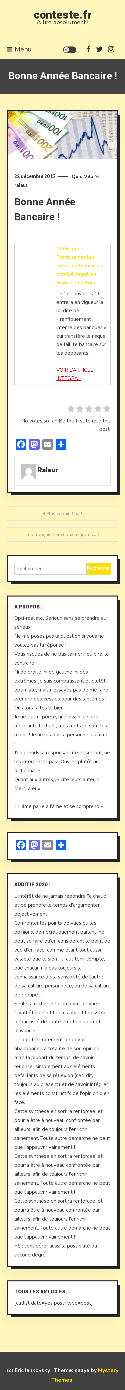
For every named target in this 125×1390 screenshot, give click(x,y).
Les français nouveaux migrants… (61, 534)
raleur (21, 185)
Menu (19, 49)
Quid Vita (82, 176)
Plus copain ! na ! (64, 513)
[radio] (71, 410)
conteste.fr (63, 15)
